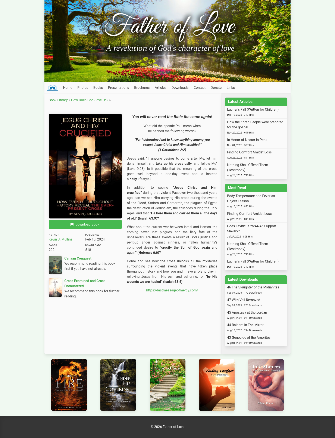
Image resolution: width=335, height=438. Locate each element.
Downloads (180, 88)
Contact (200, 88)
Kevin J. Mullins (60, 239)
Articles (160, 88)
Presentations (118, 88)
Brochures (142, 88)
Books (98, 88)
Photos (82, 88)
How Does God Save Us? (89, 100)
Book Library (58, 100)
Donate (216, 88)
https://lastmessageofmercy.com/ (172, 290)
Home (67, 88)
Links (231, 88)
